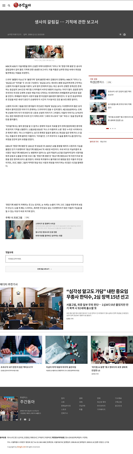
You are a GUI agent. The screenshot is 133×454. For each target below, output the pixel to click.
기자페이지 (101, 409)
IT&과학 (82, 406)
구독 (27, 218)
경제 (80, 398)
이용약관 (48, 438)
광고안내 (118, 406)
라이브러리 (101, 406)
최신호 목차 (101, 402)
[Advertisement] (39, 185)
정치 (63, 398)
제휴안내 (33, 438)
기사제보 (118, 398)
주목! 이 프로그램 (14, 217)
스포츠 (63, 409)
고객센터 (41, 438)
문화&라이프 (66, 406)
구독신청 (118, 402)
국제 (80, 402)
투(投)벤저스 (97, 82)
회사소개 (10, 438)
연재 (98, 398)
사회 (63, 402)
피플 (80, 409)
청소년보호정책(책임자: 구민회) (76, 438)
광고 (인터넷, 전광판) (22, 438)
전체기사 (64, 413)
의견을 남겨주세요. (14, 259)
